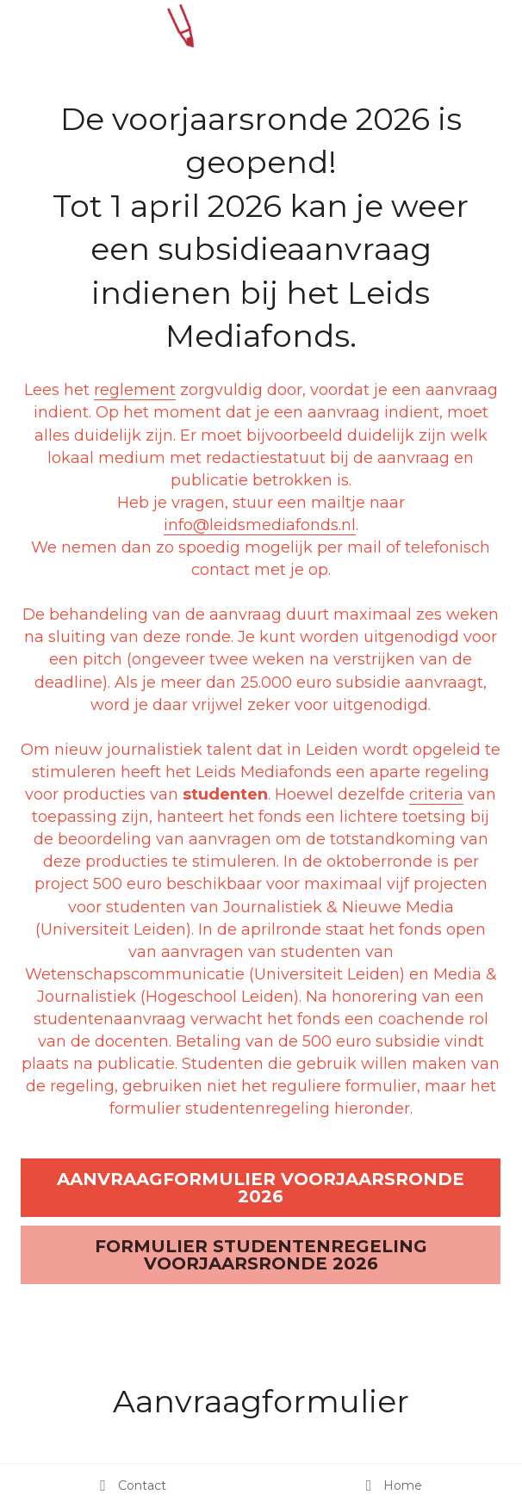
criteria (436, 794)
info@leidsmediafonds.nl (260, 525)
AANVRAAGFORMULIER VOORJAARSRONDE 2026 (260, 1188)
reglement (135, 389)
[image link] (260, 24)
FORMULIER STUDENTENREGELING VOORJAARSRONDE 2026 (261, 1255)
